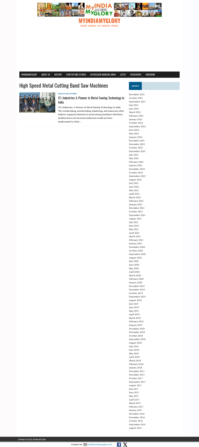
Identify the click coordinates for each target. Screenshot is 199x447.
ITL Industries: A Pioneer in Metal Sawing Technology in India (90, 100)
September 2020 (137, 254)
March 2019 (135, 318)
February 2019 (136, 321)
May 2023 (134, 158)
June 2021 (134, 225)
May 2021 (134, 229)
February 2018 (136, 364)
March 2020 (135, 275)
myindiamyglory (28, 74)
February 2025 (136, 115)
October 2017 (136, 378)
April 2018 (134, 357)
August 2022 (135, 179)
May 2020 (134, 268)
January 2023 (136, 165)
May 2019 (134, 310)
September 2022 (137, 176)
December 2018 (137, 328)
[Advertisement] (99, 50)
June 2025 (134, 108)
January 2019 (136, 325)
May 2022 (134, 190)
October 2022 (136, 172)
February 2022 (136, 201)
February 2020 (136, 279)
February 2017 (136, 406)
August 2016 (135, 428)
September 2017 (137, 381)
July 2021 (134, 222)
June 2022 (134, 186)
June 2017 (134, 392)
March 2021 (135, 236)
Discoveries (134, 74)
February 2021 (136, 240)
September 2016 (137, 424)
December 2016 (137, 413)
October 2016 (136, 420)
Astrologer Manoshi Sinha (101, 74)
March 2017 (135, 403)
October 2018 (136, 335)
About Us (44, 74)
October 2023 (136, 147)
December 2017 (137, 371)
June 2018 (134, 350)
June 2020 (134, 264)
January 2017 (136, 410)
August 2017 (135, 385)
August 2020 (135, 257)
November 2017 (137, 374)
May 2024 (134, 133)
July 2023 (134, 154)
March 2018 (135, 360)
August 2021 (135, 218)
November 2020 (137, 247)
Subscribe (149, 74)
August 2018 (135, 342)
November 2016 (137, 417)
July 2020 (134, 261)
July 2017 (134, 388)
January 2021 (136, 243)
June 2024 (134, 130)
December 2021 (137, 208)
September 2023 (137, 151)
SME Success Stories (66, 94)
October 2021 (136, 211)
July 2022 (134, 183)
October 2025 (136, 98)
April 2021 (134, 232)
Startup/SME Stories (75, 74)
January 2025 (136, 119)
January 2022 (136, 204)
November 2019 (137, 289)
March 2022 (135, 197)
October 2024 (136, 122)
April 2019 (134, 314)
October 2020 (136, 250)
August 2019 (135, 300)
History (57, 74)
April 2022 (134, 193)
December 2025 (137, 94)
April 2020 (134, 271)
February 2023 (136, 161)
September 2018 (137, 339)
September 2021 (137, 215)
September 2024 (137, 126)
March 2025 (135, 112)
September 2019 (137, 296)
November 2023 (137, 144)
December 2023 (137, 140)
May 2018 (134, 353)
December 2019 (137, 286)
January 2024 (136, 137)
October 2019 (136, 293)
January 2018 (136, 367)
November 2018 (137, 332)
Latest (122, 74)
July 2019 (134, 303)
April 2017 (134, 399)
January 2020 (136, 282)
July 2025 (134, 105)
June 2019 (134, 307)
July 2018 (134, 346)
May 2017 (134, 396)
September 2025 (137, 101)
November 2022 (137, 169)
